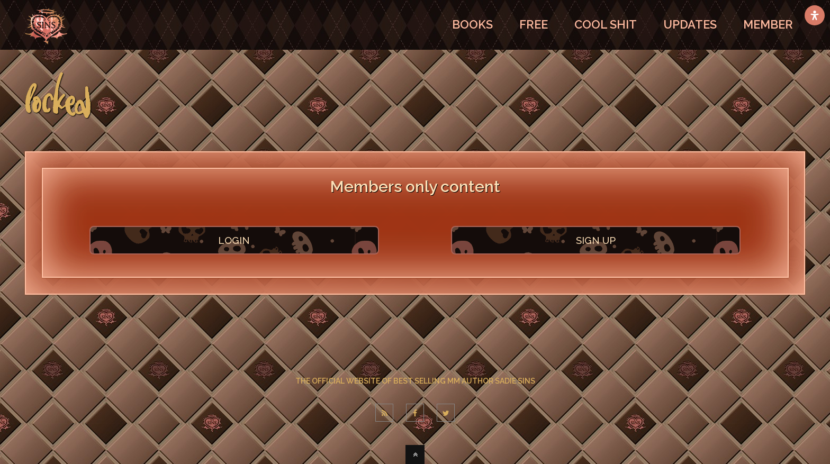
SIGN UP (596, 240)
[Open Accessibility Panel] (815, 15)
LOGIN (234, 240)
